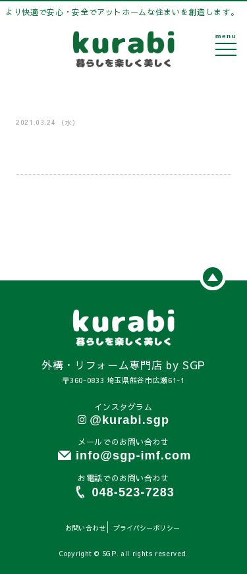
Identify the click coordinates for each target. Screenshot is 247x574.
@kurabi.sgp (129, 420)
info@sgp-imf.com (133, 455)
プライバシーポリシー (146, 528)
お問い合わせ (85, 528)
